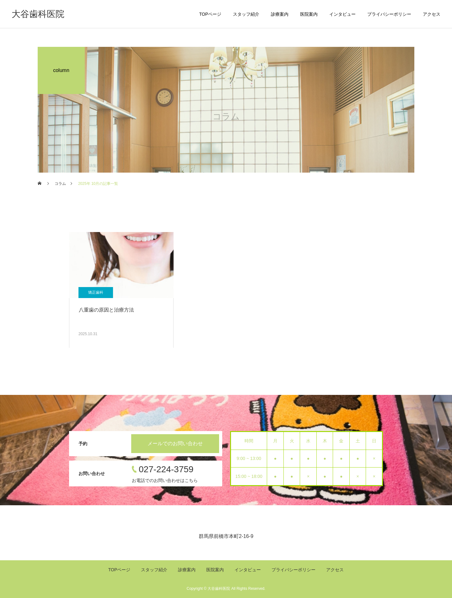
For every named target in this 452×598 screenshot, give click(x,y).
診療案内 (279, 14)
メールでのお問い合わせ (175, 443)
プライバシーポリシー (389, 14)
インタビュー (342, 14)
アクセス (431, 14)
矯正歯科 (95, 292)
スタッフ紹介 (246, 14)
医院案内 (309, 14)
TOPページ (210, 14)
